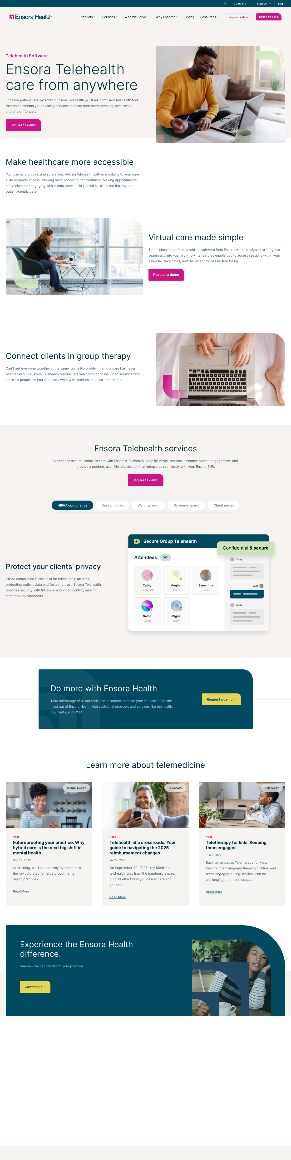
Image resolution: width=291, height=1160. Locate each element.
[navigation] (171, 17)
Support (262, 3)
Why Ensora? (165, 17)
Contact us (35, 987)
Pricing (189, 17)
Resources (208, 17)
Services (108, 17)
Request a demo (239, 17)
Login (281, 3)
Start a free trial (269, 17)
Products (86, 17)
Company (240, 3)
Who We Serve (135, 17)
